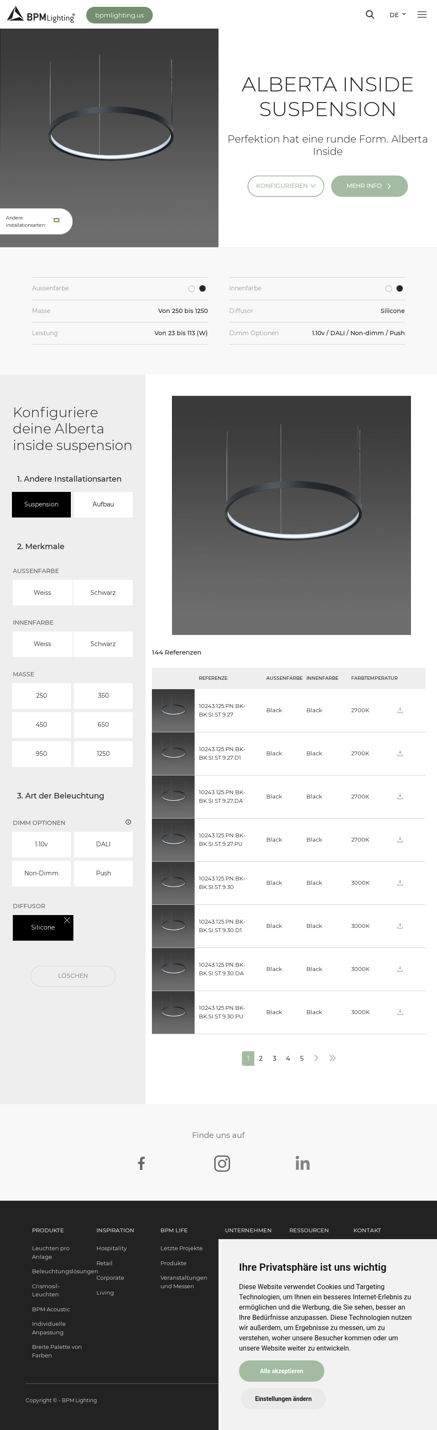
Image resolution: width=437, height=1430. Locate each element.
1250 (103, 753)
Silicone (43, 927)
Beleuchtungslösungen (65, 1271)
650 (103, 724)
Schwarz (103, 593)
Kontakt (367, 1230)
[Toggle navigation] (370, 14)
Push (103, 873)
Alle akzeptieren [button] (281, 1371)
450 (41, 724)
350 (103, 695)
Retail (104, 1263)
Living (105, 1292)
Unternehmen (248, 1230)
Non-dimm (41, 873)
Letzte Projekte (181, 1248)
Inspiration (115, 1230)
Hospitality (111, 1248)
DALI (103, 844)
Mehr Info (364, 186)
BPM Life (174, 1230)
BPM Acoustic (51, 1309)
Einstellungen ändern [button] (283, 1398)
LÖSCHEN (73, 976)
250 (41, 695)
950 (41, 753)
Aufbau (103, 504)
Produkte (48, 1230)
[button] (56, 221)
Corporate (110, 1277)
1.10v (41, 844)
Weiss (42, 593)
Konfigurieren (282, 186)
